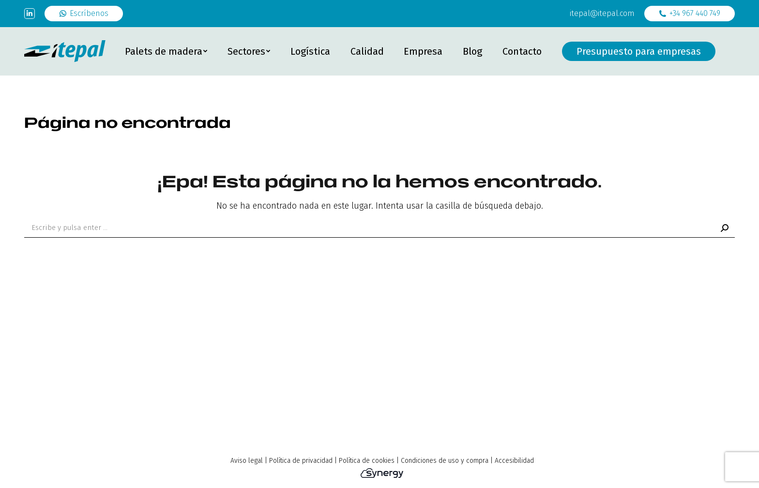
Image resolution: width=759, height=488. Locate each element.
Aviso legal (246, 461)
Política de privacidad (301, 461)
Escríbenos (83, 13)
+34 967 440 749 (689, 13)
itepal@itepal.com (602, 13)
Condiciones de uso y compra (444, 461)
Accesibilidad (514, 461)
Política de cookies (367, 461)
